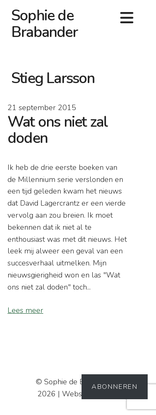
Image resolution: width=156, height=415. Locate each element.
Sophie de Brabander (44, 23)
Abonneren (115, 386)
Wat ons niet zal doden (57, 130)
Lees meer (25, 310)
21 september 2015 (41, 108)
